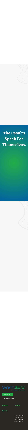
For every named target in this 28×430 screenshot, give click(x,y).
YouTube (5, 411)
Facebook (17, 405)
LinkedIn (5, 405)
